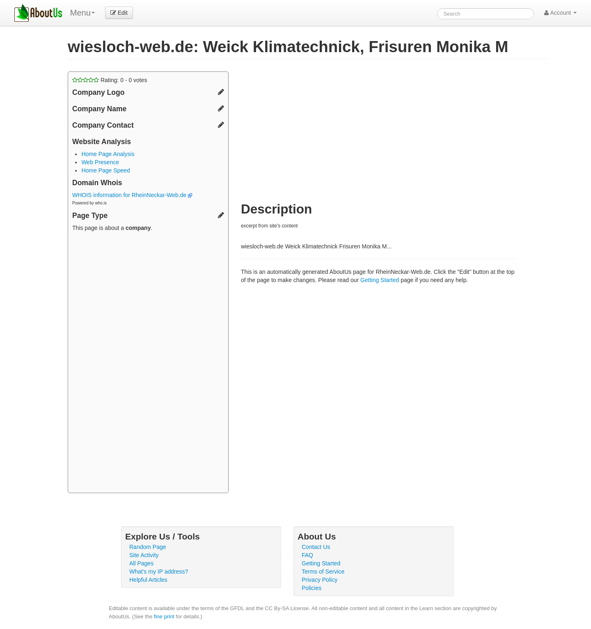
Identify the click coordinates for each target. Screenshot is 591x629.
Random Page (147, 547)
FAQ (307, 555)
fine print (164, 616)
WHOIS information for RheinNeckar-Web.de (132, 195)
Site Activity (144, 555)
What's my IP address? (158, 571)
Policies (311, 588)
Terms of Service (323, 571)
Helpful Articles (148, 579)
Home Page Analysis (107, 154)
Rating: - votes (109, 80)
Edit (119, 12)
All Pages (141, 563)
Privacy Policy (319, 579)
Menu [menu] (82, 12)
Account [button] (560, 12)
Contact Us (316, 547)
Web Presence (100, 162)
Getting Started (379, 280)
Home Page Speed (105, 170)
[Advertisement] (148, 363)
